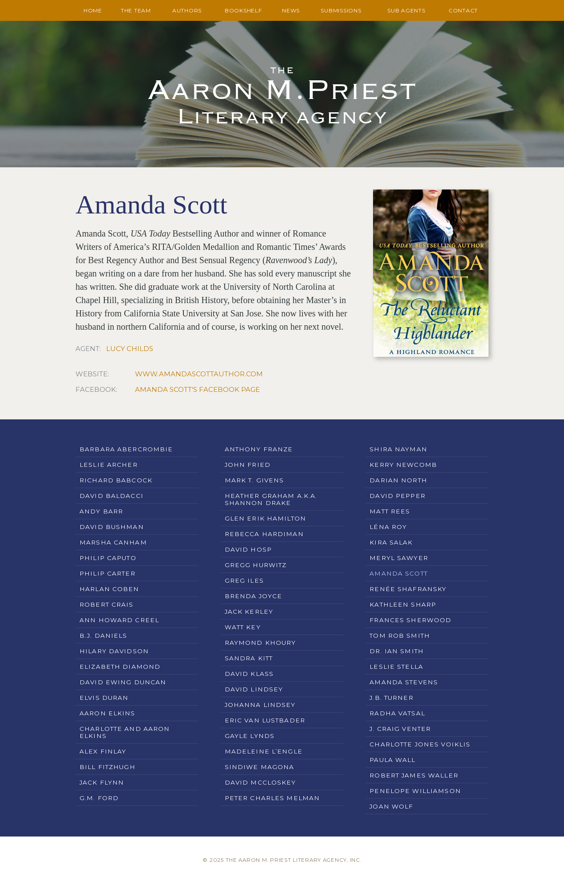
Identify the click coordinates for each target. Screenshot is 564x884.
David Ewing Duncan (122, 682)
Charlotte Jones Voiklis (419, 744)
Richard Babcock (115, 480)
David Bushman (111, 526)
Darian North (398, 480)
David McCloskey (260, 782)
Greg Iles (244, 580)
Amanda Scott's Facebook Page (197, 389)
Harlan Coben (109, 588)
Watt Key (243, 627)
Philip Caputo (107, 557)
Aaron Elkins (107, 713)
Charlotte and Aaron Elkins (124, 732)
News (291, 10)
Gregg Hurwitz (256, 564)
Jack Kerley (249, 611)
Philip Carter (107, 573)
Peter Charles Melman (272, 797)
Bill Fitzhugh (107, 766)
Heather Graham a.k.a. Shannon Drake (271, 499)
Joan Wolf (391, 806)
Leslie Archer (108, 464)
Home (92, 10)
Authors (187, 10)
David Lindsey (254, 689)
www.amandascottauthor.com (199, 374)
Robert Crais (106, 604)
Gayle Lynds (249, 735)
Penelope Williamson (415, 790)
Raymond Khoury (260, 642)
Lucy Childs (129, 348)
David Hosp (248, 549)
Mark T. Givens (254, 480)
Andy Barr (101, 511)
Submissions (341, 10)
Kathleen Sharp (402, 604)
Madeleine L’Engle (263, 751)
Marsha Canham (113, 542)
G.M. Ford (99, 797)
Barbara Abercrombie (126, 449)
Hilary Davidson (114, 651)
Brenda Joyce (253, 596)
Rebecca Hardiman (264, 533)
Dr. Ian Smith (396, 651)
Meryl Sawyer (398, 557)
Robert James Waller (413, 775)
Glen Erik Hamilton (265, 518)
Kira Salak (391, 542)
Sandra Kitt (249, 658)
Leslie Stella (396, 666)
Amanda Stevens (403, 682)
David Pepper (397, 495)
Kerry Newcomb (403, 464)
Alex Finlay (102, 751)
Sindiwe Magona (259, 766)
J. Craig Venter (400, 728)
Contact (463, 10)
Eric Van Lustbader (265, 720)
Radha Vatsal (397, 713)
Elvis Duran (103, 697)
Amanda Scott (398, 573)
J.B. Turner (391, 697)
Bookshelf (243, 10)
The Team (136, 10)
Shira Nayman (398, 449)
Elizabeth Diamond (119, 666)
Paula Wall (392, 759)
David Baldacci (111, 495)
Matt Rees (389, 511)
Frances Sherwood (410, 620)
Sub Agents (406, 10)
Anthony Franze (259, 449)
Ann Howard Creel (119, 620)
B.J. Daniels (103, 635)
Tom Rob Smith (399, 635)
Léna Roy (388, 526)
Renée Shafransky (407, 588)
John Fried (247, 464)
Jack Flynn (101, 782)
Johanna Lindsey (260, 704)
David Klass (249, 673)
